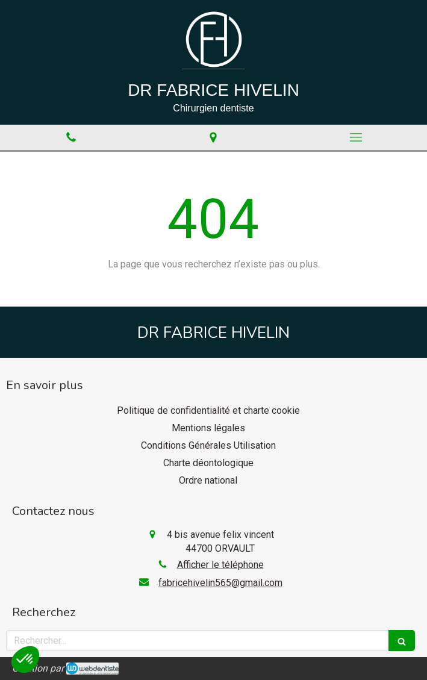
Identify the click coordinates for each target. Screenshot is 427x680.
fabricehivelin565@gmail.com (220, 582)
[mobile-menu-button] (356, 137)
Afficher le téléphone (220, 564)
